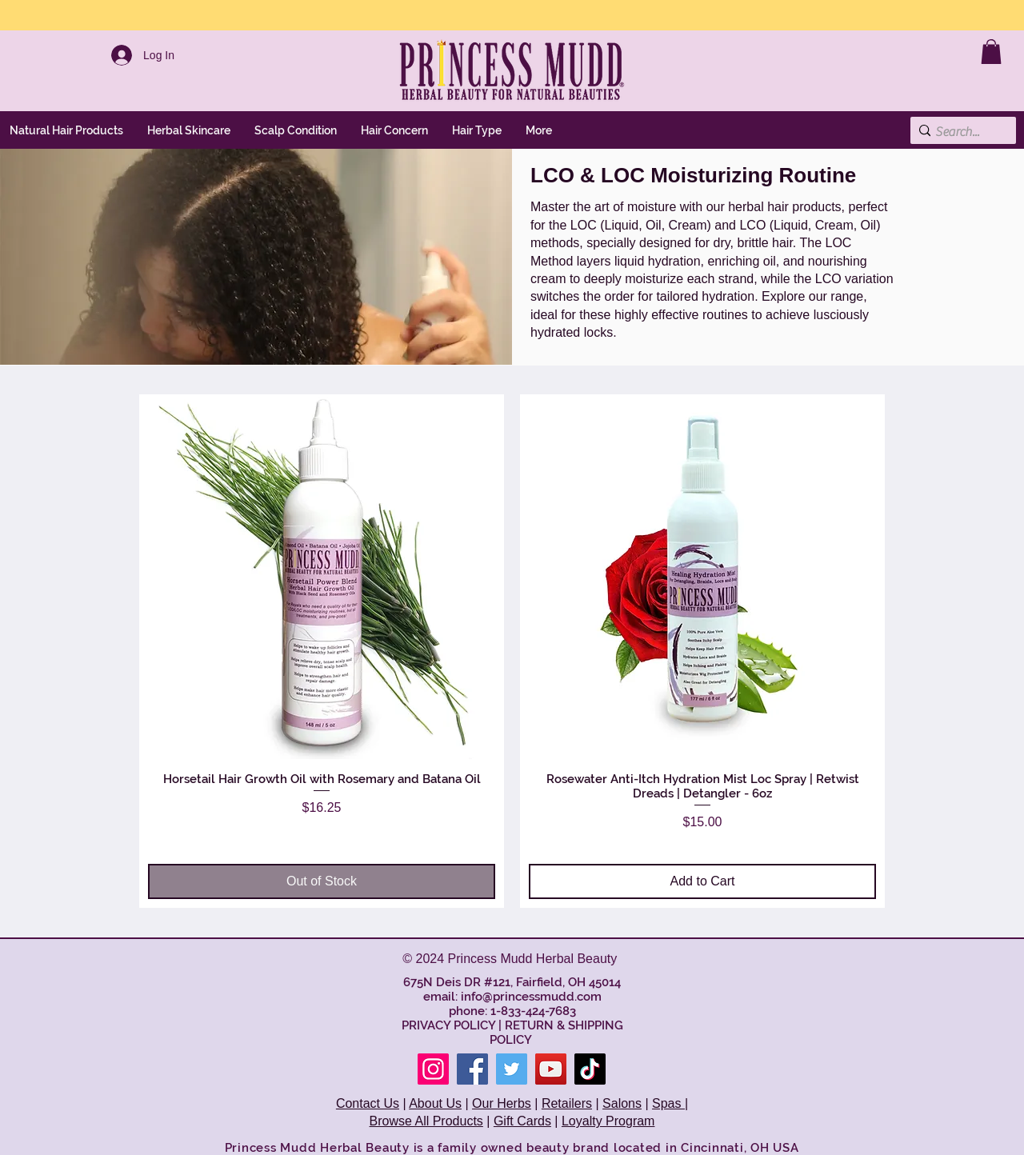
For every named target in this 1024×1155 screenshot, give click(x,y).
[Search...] (958, 132)
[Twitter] (511, 1069)
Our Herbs (501, 1103)
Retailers (567, 1103)
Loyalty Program (608, 1121)
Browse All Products (426, 1121)
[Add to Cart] (702, 881)
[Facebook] (472, 1069)
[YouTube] (550, 1069)
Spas (668, 1103)
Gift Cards (522, 1121)
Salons (622, 1103)
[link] (991, 51)
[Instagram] (433, 1069)
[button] (188, 130)
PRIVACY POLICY (448, 1025)
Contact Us (367, 1103)
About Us (435, 1103)
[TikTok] (590, 1069)
